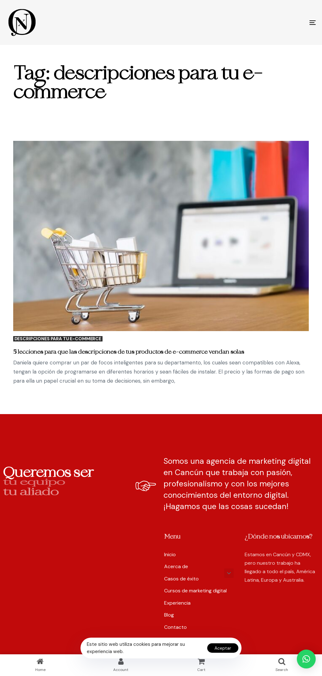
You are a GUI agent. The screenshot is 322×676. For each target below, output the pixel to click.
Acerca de (176, 566)
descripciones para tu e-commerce (58, 338)
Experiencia (177, 603)
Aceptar (222, 648)
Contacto (175, 627)
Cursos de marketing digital (195, 590)
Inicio (170, 554)
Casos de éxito (181, 578)
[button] (229, 573)
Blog (169, 615)
